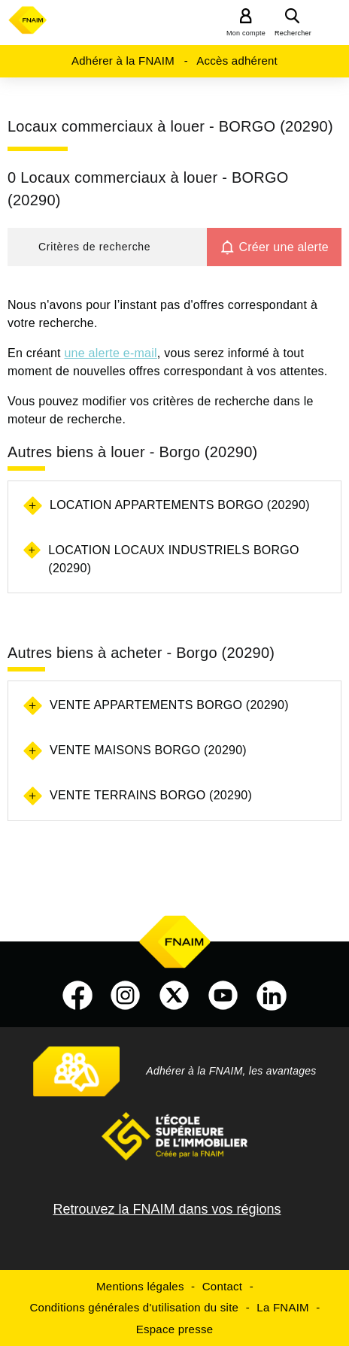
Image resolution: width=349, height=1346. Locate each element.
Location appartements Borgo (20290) (180, 505)
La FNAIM (282, 1307)
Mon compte (246, 33)
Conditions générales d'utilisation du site (134, 1307)
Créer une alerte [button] (283, 247)
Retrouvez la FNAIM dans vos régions (167, 1209)
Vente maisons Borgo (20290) (148, 750)
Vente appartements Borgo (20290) (169, 705)
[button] (107, 247)
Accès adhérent (237, 60)
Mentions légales (140, 1286)
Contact (222, 1286)
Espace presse (174, 1329)
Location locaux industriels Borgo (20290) (173, 559)
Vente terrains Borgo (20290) (151, 795)
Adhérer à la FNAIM (122, 60)
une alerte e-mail (110, 353)
